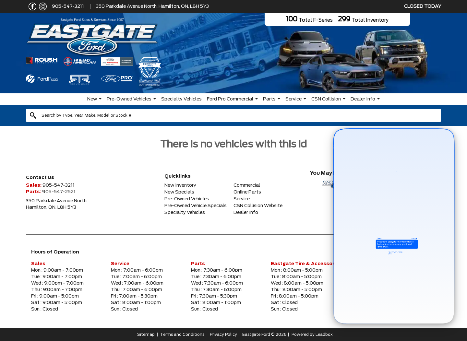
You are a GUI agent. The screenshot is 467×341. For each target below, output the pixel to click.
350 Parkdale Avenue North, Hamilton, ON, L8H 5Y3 (152, 6)
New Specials (179, 192)
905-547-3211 (68, 6)
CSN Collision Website (258, 206)
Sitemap (146, 334)
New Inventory (180, 185)
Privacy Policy (223, 334)
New (92, 99)
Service (293, 99)
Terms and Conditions (182, 334)
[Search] (233, 115)
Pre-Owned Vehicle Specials (195, 206)
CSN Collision (326, 99)
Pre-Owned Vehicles (129, 99)
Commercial (247, 185)
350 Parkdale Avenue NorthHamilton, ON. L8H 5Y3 (56, 204)
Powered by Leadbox (312, 334)
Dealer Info (363, 99)
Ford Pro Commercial (230, 99)
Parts (269, 99)
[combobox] (233, 115)
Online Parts (247, 192)
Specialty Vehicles (181, 99)
